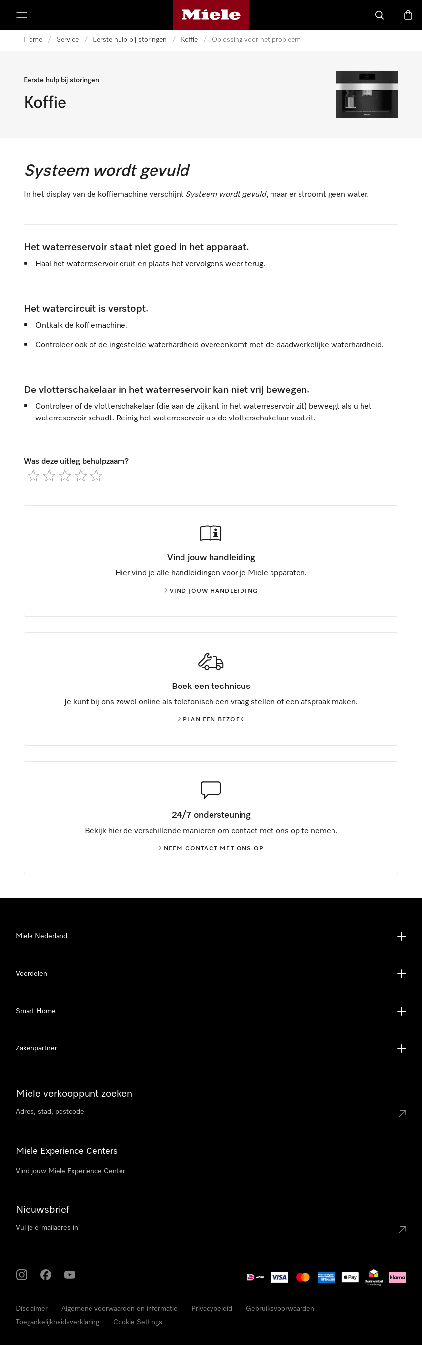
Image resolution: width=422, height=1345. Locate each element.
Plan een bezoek (211, 720)
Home (33, 39)
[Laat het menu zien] (22, 15)
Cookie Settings (137, 1322)
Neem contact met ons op (211, 849)
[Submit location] (402, 1114)
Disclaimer (32, 1308)
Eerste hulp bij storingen (130, 39)
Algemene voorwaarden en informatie (119, 1308)
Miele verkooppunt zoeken (74, 1094)
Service (68, 39)
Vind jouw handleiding (211, 591)
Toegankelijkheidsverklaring (57, 1322)
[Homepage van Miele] (211, 15)
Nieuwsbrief (42, 1210)
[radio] (33, 475)
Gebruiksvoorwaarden (280, 1308)
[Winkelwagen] (408, 15)
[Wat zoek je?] (380, 15)
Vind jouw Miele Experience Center (70, 1171)
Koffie (189, 39)
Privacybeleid (211, 1308)
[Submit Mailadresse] (402, 1230)
